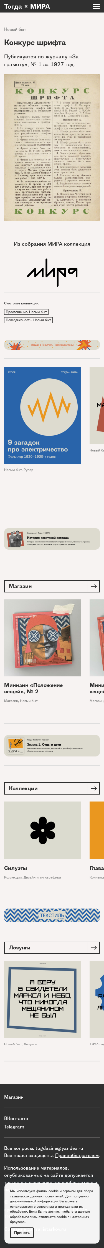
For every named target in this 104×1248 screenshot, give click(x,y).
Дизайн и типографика (42, 877)
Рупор (28, 469)
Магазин (11, 700)
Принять (22, 1232)
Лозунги (30, 1043)
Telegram (14, 1126)
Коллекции (13, 877)
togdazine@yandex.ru (59, 1148)
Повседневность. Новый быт (28, 319)
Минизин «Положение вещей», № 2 (33, 688)
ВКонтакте (16, 1118)
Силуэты (15, 868)
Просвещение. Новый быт (26, 311)
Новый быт (15, 29)
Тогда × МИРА (27, 6)
